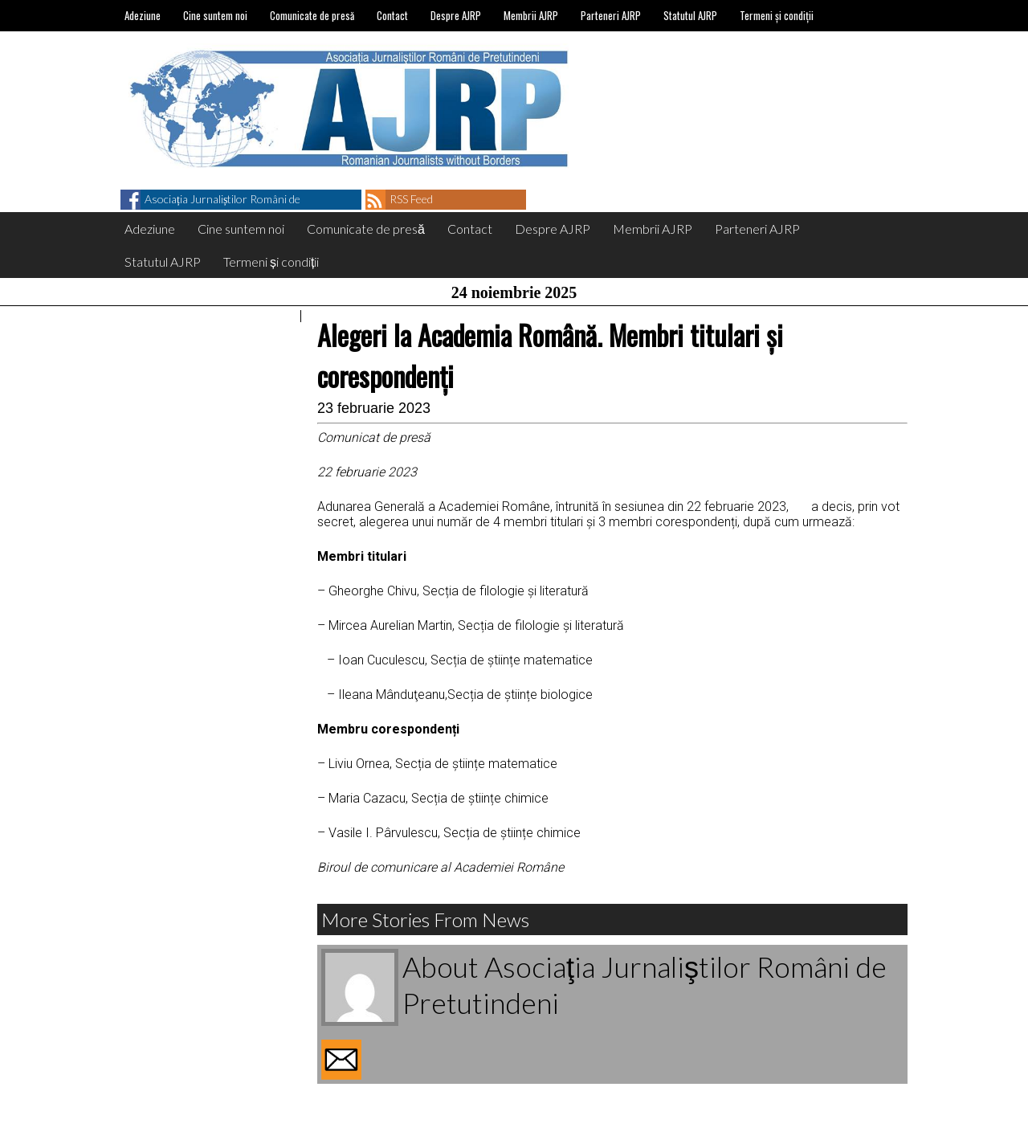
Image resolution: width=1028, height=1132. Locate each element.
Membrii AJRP (531, 15)
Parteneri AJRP (611, 15)
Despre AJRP (455, 15)
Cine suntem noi (215, 15)
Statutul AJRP (690, 15)
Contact (392, 15)
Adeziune (142, 15)
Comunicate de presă (312, 15)
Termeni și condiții (777, 15)
